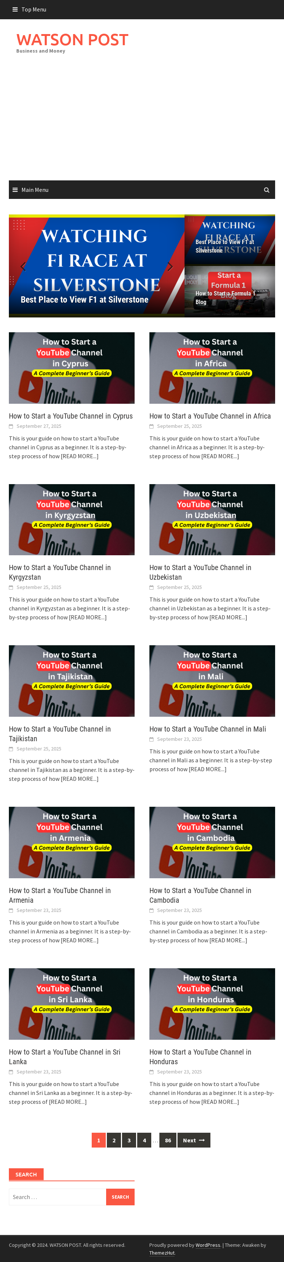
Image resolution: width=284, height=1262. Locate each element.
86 (168, 1140)
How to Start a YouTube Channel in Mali (207, 729)
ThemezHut (162, 1252)
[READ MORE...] (80, 456)
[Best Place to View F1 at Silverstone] (97, 265)
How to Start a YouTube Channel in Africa (210, 416)
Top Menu (33, 9)
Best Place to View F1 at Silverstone (225, 246)
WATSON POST (72, 39)
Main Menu (34, 189)
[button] (166, 266)
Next (194, 1140)
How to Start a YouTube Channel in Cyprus (71, 416)
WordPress (208, 1245)
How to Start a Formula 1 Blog (226, 298)
